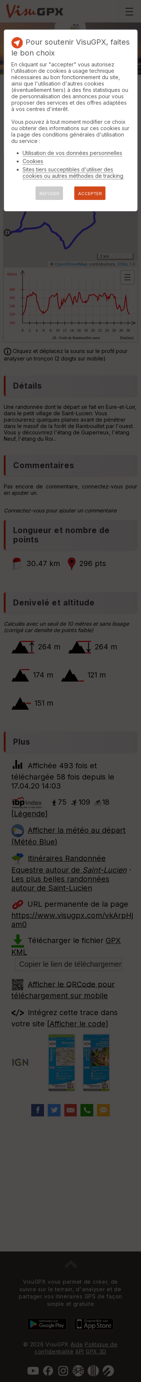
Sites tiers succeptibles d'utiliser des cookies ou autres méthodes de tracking (73, 172)
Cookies (33, 161)
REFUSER (49, 193)
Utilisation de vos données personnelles (72, 153)
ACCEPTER (90, 193)
